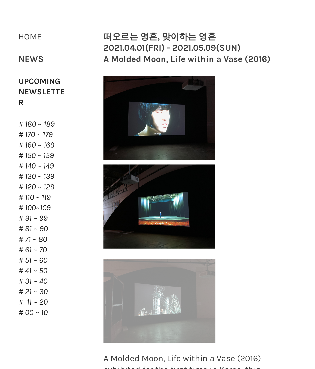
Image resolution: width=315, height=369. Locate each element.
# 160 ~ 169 (36, 145)
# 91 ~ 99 (33, 218)
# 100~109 (34, 207)
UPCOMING (39, 81)
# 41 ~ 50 (32, 270)
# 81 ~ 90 (33, 228)
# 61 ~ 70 (32, 249)
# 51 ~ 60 (32, 260)
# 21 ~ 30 (33, 291)
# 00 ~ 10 (33, 312)
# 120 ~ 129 (36, 186)
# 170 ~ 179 (35, 134)
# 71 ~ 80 (32, 239)
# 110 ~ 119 (34, 197)
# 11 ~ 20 (33, 302)
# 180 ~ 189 (36, 124)
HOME (30, 36)
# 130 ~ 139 (36, 176)
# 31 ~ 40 (32, 281)
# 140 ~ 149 (36, 166)
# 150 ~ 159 (36, 155)
